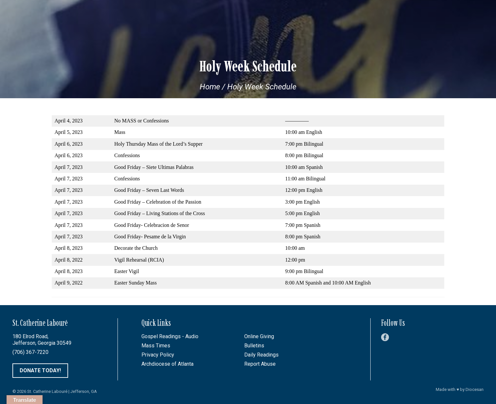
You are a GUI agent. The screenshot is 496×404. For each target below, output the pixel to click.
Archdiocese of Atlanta (167, 364)
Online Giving (259, 336)
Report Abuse (260, 364)
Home (210, 86)
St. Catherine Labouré (47, 391)
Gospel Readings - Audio (169, 336)
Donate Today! (40, 370)
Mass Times (155, 345)
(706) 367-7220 (30, 352)
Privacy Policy (157, 355)
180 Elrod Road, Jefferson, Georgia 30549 (41, 339)
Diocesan (475, 389)
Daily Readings (261, 355)
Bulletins (254, 345)
